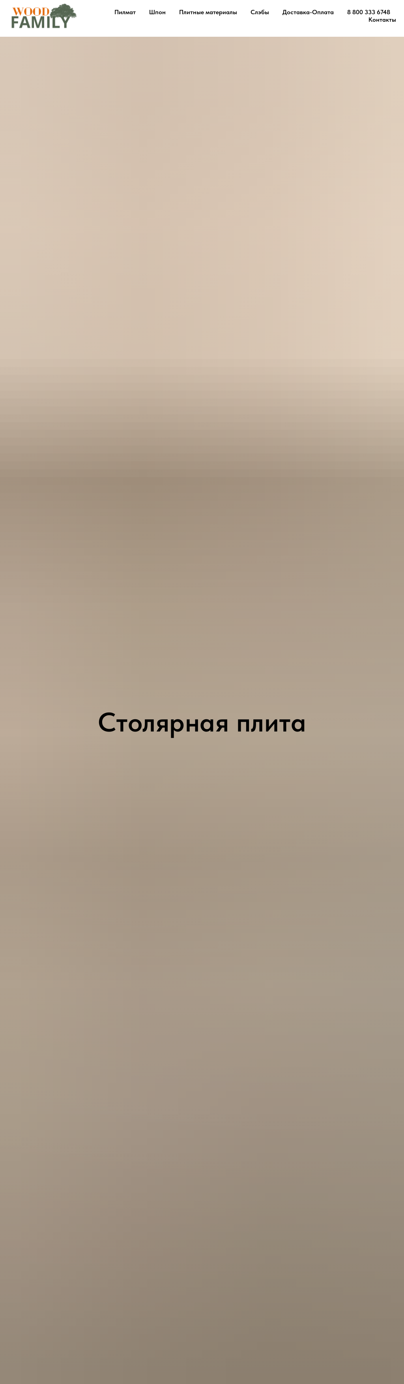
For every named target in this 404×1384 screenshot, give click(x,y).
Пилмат (125, 12)
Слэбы (260, 12)
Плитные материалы (208, 12)
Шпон (157, 12)
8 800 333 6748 (368, 12)
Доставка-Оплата (308, 12)
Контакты (382, 19)
